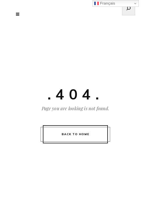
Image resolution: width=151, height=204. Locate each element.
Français (104, 3)
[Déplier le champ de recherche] (128, 9)
